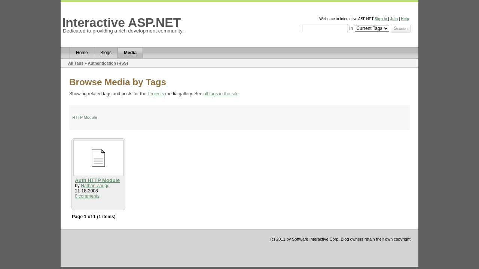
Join (394, 19)
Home (82, 52)
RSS (122, 63)
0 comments (87, 196)
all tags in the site (221, 93)
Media (130, 52)
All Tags (75, 63)
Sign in (381, 19)
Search (401, 28)
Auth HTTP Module (97, 180)
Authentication (102, 63)
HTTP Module (84, 117)
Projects (156, 93)
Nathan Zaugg (95, 185)
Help (405, 19)
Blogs (106, 52)
